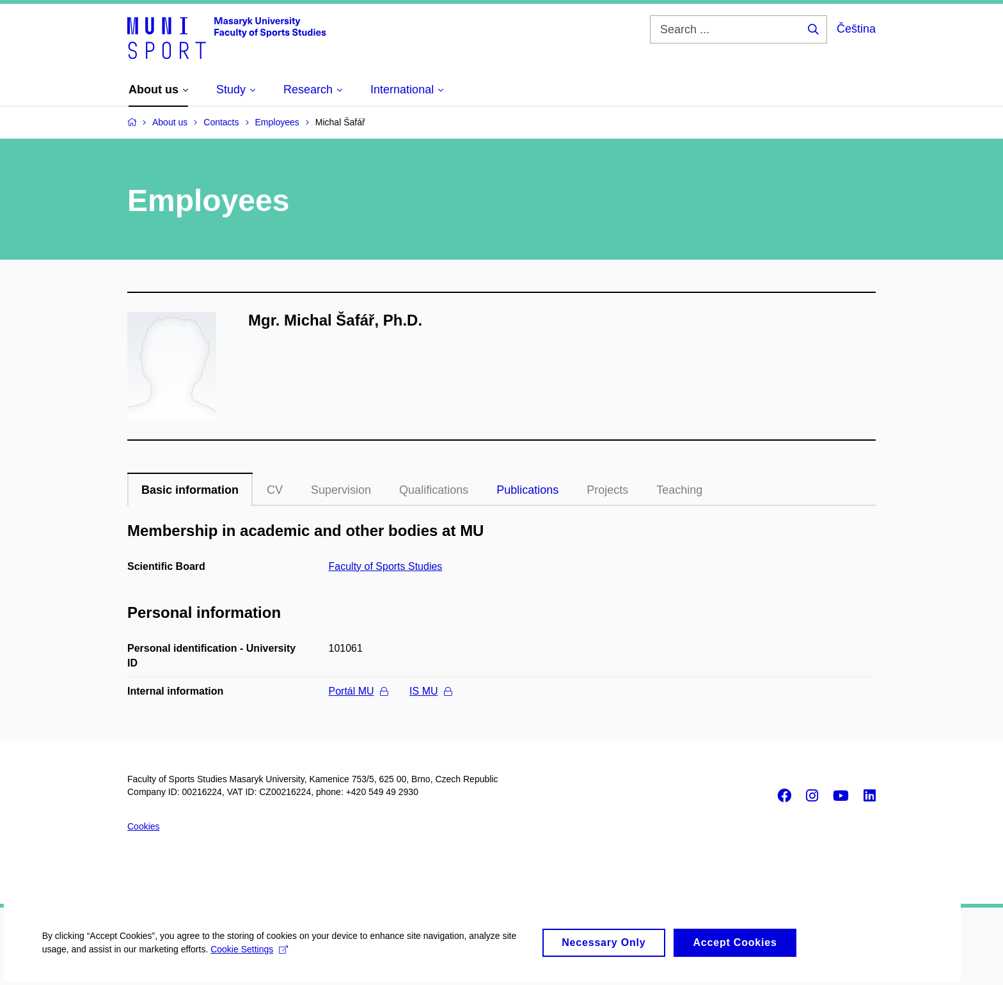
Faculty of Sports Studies (386, 566)
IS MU (430, 691)
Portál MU (358, 691)
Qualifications (433, 490)
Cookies (143, 826)
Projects (607, 490)
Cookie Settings (252, 958)
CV (275, 490)
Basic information (190, 490)
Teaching (679, 490)
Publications (527, 490)
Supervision (341, 490)
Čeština (856, 28)
